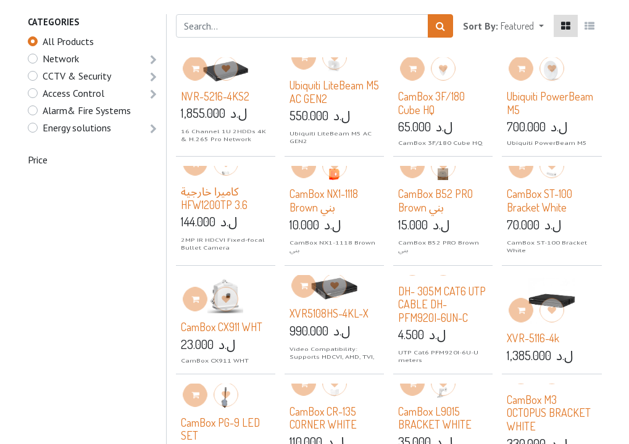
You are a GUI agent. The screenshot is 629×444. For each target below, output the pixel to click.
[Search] (440, 26)
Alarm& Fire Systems (87, 110)
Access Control (73, 93)
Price (38, 160)
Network (61, 58)
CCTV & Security (77, 76)
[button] (522, 26)
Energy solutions (77, 127)
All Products (68, 41)
